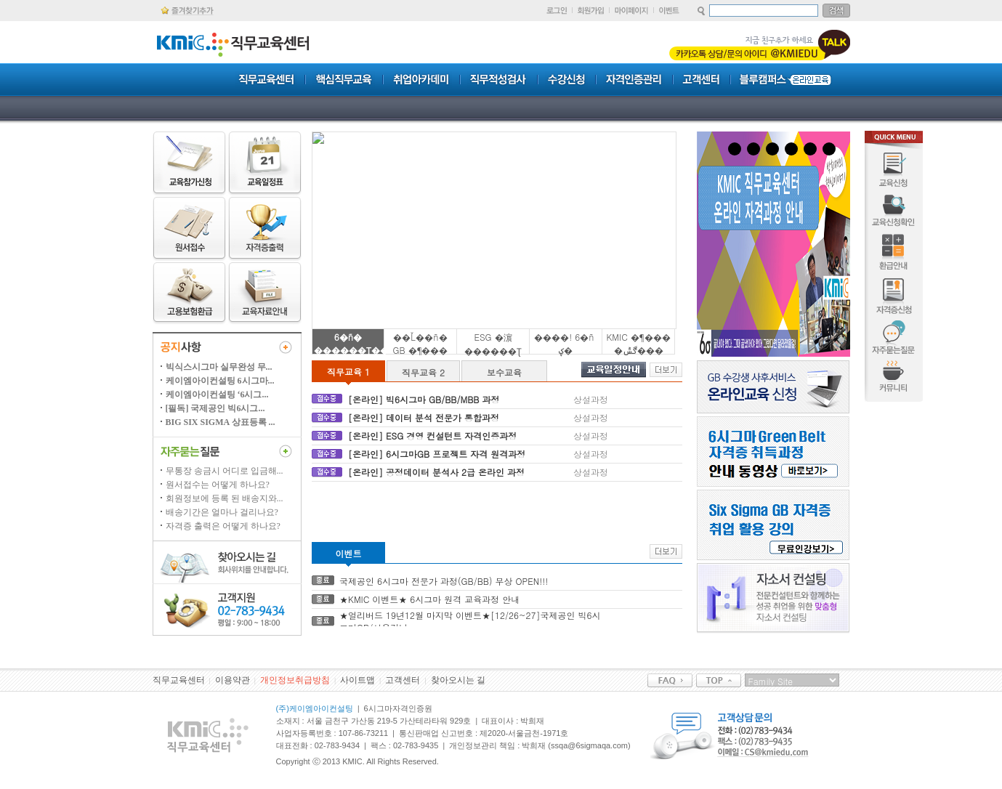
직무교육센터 (179, 680)
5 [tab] (810, 148)
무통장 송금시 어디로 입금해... (224, 471)
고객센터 (402, 680)
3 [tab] (772, 148)
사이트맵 (357, 680)
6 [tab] (829, 148)
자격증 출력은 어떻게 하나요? (223, 526)
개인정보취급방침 (295, 680)
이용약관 (232, 680)
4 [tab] (791, 148)
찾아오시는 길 (458, 680)
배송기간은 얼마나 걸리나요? (222, 512)
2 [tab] (753, 148)
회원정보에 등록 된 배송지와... (224, 498)
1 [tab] (734, 148)
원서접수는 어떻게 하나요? (218, 485)
